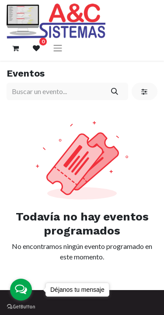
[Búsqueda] (114, 91)
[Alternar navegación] (58, 47)
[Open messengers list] (21, 290)
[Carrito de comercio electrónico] (15, 48)
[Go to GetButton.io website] (21, 306)
